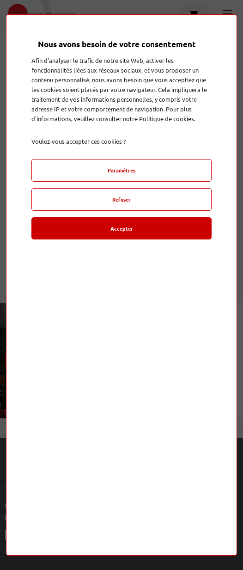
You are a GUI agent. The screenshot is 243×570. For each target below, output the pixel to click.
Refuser (121, 199)
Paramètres (121, 170)
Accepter (121, 228)
